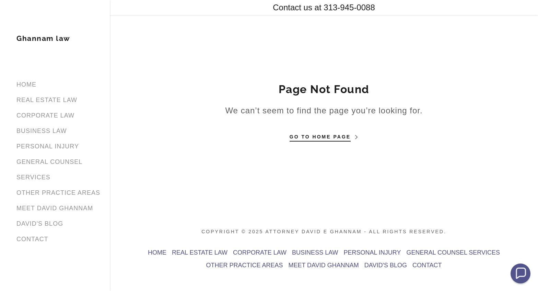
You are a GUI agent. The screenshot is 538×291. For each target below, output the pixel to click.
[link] (43, 38)
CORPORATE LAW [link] (45, 115)
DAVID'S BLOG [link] (39, 223)
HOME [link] (26, 84)
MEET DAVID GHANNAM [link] (54, 208)
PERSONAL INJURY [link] (47, 146)
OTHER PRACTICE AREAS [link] (58, 192)
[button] (520, 273)
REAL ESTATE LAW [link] (46, 100)
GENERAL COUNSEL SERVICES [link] (453, 252)
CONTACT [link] (32, 239)
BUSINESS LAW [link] (41, 130)
